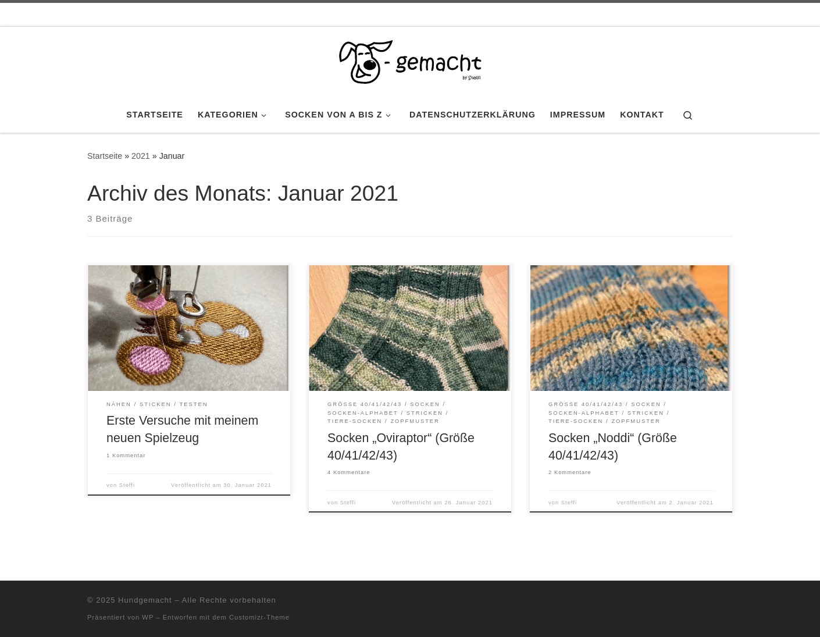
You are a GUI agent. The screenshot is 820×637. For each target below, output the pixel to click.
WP (148, 617)
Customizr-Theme (259, 617)
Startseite (104, 156)
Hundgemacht (145, 600)
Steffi (127, 485)
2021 (140, 156)
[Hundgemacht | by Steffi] (410, 60)
